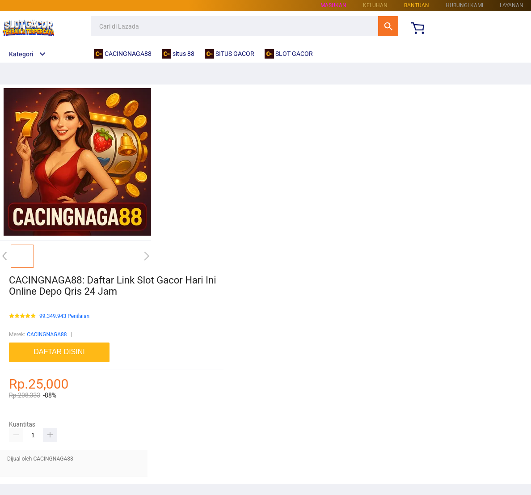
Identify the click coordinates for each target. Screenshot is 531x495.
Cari (388, 26)
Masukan (333, 5)
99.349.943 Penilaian (64, 316)
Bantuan (416, 5)
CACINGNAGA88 (47, 334)
